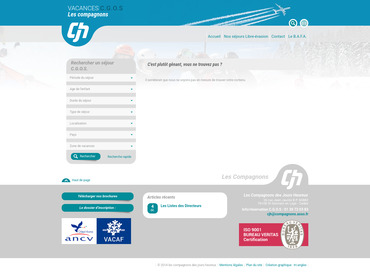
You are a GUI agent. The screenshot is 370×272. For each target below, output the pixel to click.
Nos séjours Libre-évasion (246, 36)
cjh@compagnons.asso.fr (287, 214)
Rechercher (87, 156)
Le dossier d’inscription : (97, 208)
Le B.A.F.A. (297, 36)
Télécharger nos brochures (97, 196)
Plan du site (254, 265)
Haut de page (81, 180)
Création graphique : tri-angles (286, 265)
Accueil (214, 36)
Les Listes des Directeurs (181, 206)
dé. (152, 208)
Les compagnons (88, 14)
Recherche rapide (119, 157)
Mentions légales (231, 265)
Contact (278, 36)
